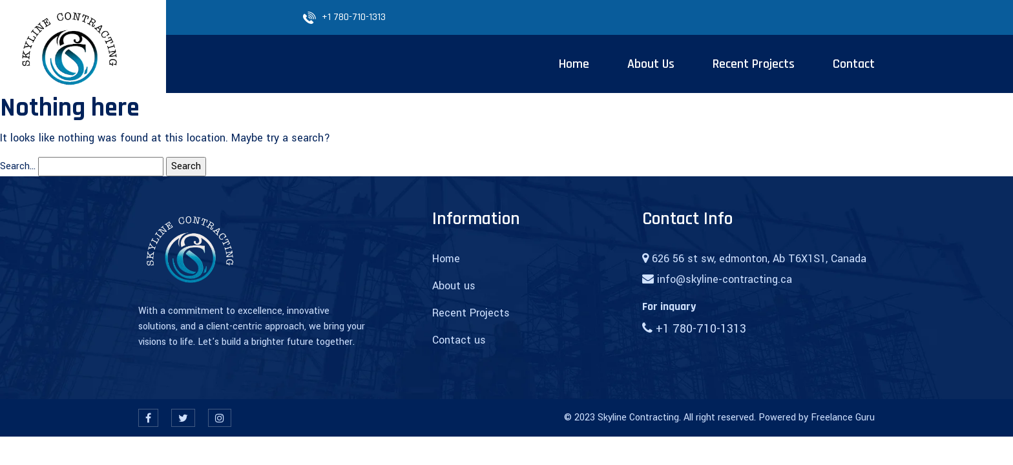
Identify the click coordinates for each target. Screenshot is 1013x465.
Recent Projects (471, 312)
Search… (18, 166)
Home (446, 258)
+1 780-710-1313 (354, 17)
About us (453, 285)
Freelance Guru (843, 417)
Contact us (459, 340)
